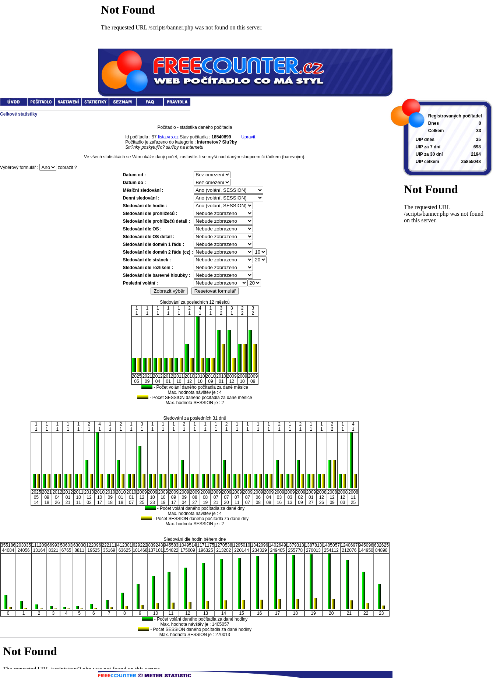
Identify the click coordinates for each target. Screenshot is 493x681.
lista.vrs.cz (168, 137)
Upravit (248, 137)
